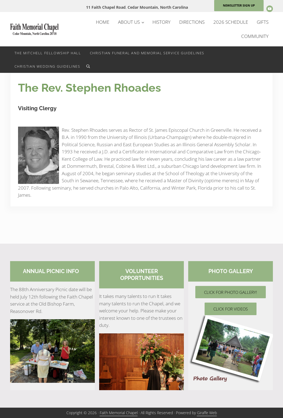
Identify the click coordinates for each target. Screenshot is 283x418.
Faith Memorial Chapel (119, 412)
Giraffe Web (207, 412)
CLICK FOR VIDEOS (230, 309)
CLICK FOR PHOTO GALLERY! (230, 292)
